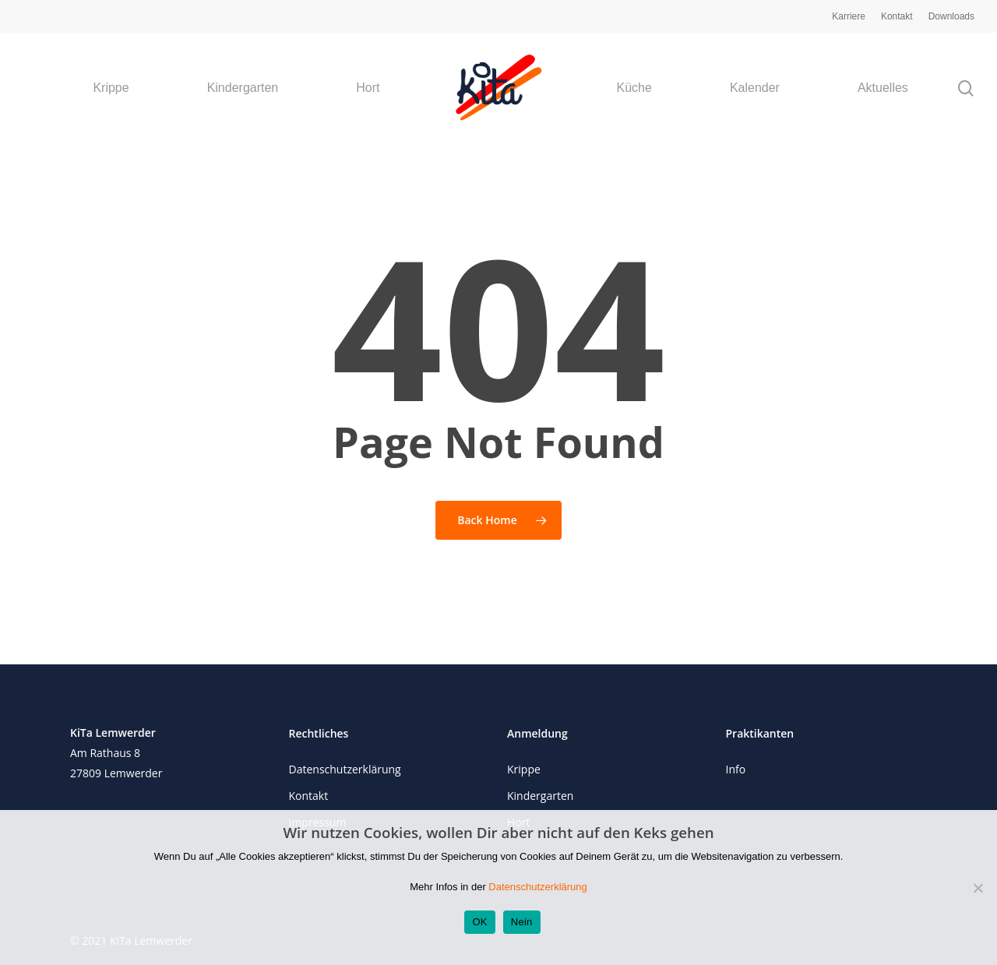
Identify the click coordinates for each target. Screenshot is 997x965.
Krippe (111, 88)
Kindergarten (243, 88)
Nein (522, 922)
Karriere (848, 16)
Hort (367, 88)
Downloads (951, 16)
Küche (634, 88)
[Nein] (977, 888)
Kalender (755, 88)
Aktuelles (883, 88)
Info (736, 769)
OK (479, 922)
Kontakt (897, 16)
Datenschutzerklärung (345, 769)
